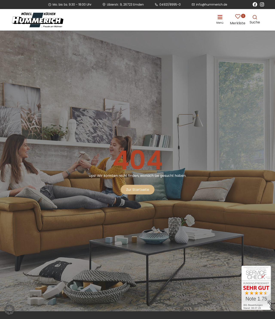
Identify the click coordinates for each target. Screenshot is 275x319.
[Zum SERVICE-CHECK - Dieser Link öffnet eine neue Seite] (256, 288)
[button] (221, 19)
